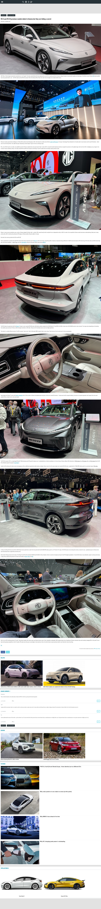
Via (1, 645)
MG (93, 76)
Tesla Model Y (16, 462)
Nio (32, 556)
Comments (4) (3, 15)
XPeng (28, 556)
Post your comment (11, 15)
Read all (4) (3, 725)
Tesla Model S (24, 242)
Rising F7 (18, 326)
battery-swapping (19, 395)
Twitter (8, 652)
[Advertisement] (50, 8)
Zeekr (26, 556)
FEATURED (3, 764)
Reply (98, 700)
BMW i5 (44, 242)
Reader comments (6, 691)
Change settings (97, 648)
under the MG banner (54, 141)
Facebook (3, 652)
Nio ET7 (35, 240)
